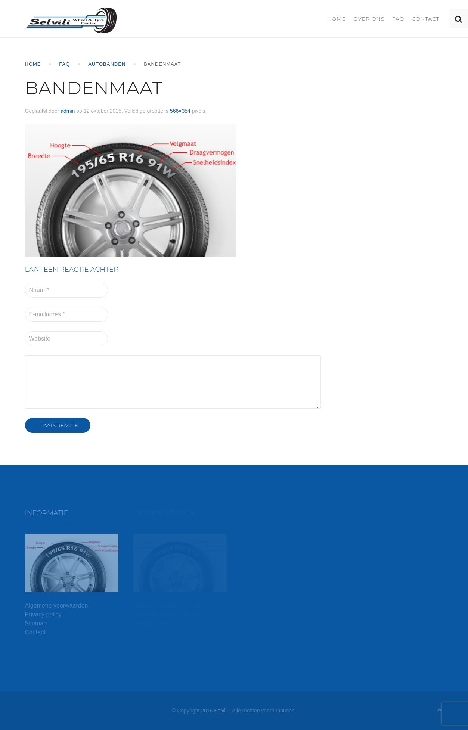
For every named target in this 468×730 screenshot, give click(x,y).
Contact (425, 18)
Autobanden (106, 64)
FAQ (398, 18)
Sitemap (36, 623)
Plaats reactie (57, 425)
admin (68, 111)
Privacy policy (43, 614)
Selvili (221, 711)
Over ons (369, 18)
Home (336, 18)
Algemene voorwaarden (56, 605)
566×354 (180, 111)
